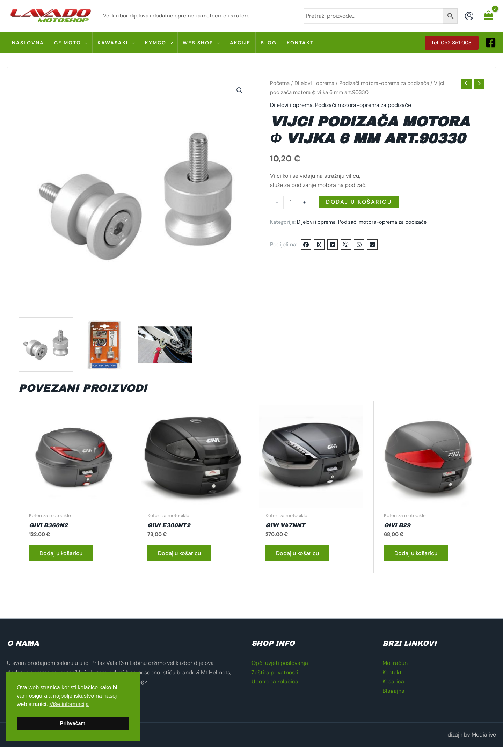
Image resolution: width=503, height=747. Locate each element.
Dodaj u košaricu (359, 201)
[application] (84, 42)
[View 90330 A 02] (165, 344)
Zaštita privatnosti (275, 672)
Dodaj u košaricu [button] (60, 553)
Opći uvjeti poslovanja (280, 663)
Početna (280, 83)
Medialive (484, 734)
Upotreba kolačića (275, 681)
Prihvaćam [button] (73, 723)
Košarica (393, 681)
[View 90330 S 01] (46, 344)
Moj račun (395, 663)
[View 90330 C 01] (105, 344)
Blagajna (393, 691)
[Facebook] (491, 42)
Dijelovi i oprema (314, 83)
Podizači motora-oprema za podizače (384, 83)
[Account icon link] (469, 16)
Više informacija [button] (69, 704)
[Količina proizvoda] (290, 202)
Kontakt (392, 672)
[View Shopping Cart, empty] (488, 15)
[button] (452, 43)
